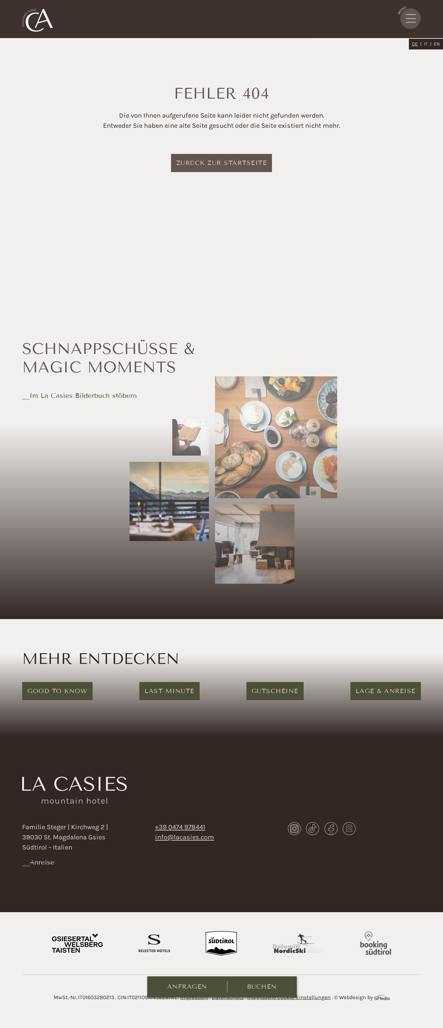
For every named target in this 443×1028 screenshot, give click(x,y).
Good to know (57, 691)
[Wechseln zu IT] (427, 44)
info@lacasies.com (184, 837)
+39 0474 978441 (180, 827)
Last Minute (169, 691)
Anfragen (187, 986)
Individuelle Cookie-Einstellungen (289, 997)
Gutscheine (275, 691)
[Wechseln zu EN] (437, 44)
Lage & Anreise (386, 691)
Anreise (42, 862)
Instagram (294, 828)
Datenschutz (228, 997)
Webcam (349, 828)
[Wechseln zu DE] (416, 44)
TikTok (312, 828)
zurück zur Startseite (221, 163)
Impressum (194, 997)
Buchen (262, 986)
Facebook (331, 828)
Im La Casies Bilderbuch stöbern (83, 395)
